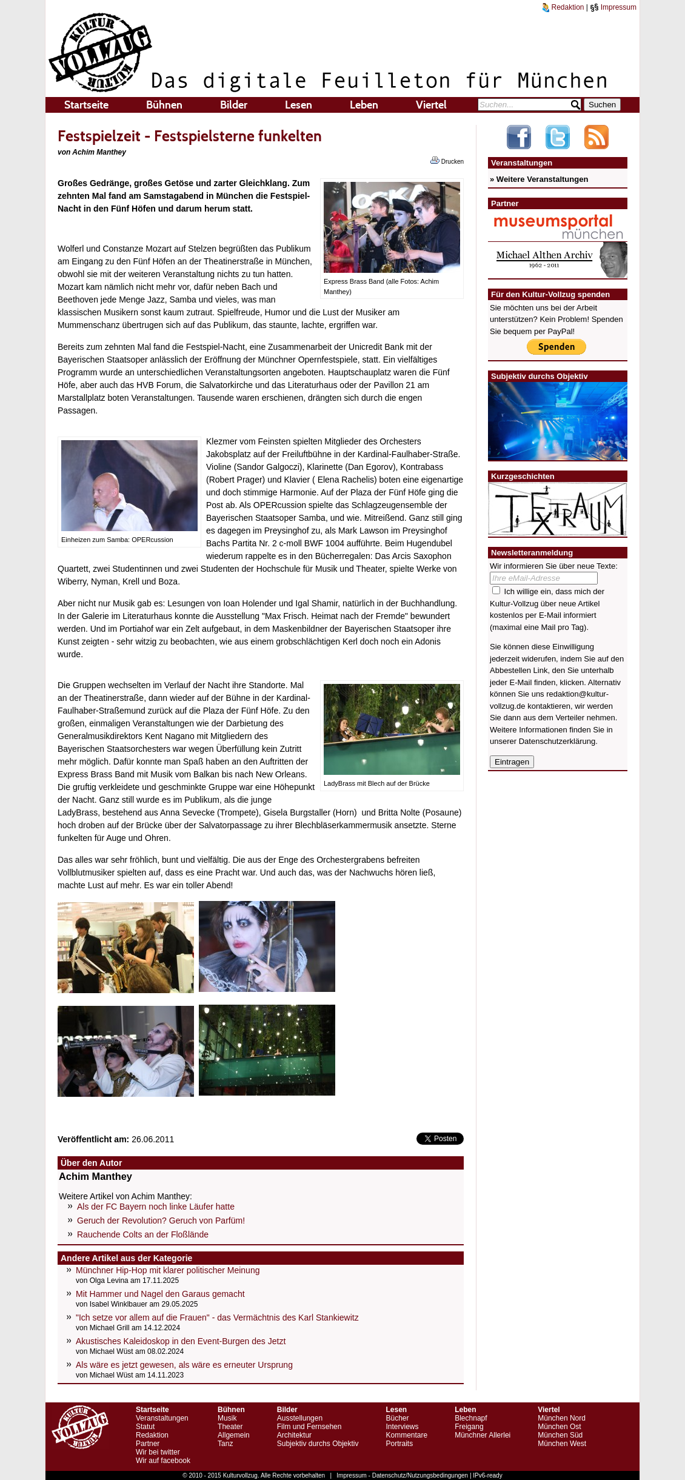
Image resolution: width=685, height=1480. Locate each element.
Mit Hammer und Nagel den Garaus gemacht (160, 1294)
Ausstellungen (299, 1418)
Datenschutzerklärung (557, 741)
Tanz (225, 1443)
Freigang (469, 1426)
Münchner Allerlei (482, 1435)
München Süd (560, 1435)
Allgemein (234, 1435)
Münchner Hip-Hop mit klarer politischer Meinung (167, 1270)
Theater (230, 1426)
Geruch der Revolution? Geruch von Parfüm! (161, 1220)
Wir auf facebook (163, 1460)
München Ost (559, 1426)
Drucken (447, 160)
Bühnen (164, 105)
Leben (364, 105)
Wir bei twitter (158, 1452)
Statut (145, 1426)
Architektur (294, 1435)
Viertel (431, 105)
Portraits (399, 1443)
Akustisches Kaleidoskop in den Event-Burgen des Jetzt (181, 1341)
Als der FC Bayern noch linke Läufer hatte (156, 1206)
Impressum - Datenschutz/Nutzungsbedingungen (402, 1475)
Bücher (397, 1418)
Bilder (233, 105)
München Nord (562, 1418)
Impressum (613, 7)
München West (562, 1443)
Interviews (402, 1426)
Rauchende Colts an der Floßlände (143, 1234)
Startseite (86, 105)
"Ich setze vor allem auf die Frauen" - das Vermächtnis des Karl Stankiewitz (217, 1317)
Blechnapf (471, 1418)
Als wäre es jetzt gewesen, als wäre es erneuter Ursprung (184, 1365)
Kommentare (406, 1435)
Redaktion (563, 7)
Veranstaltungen (162, 1418)
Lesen (298, 105)
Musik (227, 1418)
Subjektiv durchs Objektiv (318, 1443)
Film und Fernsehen (309, 1426)
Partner (147, 1443)
